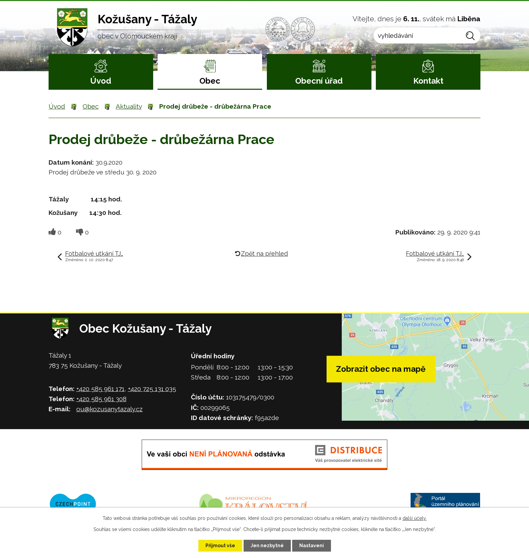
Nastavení (311, 545)
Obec (209, 81)
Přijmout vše (220, 545)
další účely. (414, 518)
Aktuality (129, 106)
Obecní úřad (319, 81)
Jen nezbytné (267, 545)
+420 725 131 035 (152, 388)
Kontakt (428, 81)
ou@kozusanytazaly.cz (109, 409)
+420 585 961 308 (101, 398)
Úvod (100, 81)
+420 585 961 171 (100, 388)
